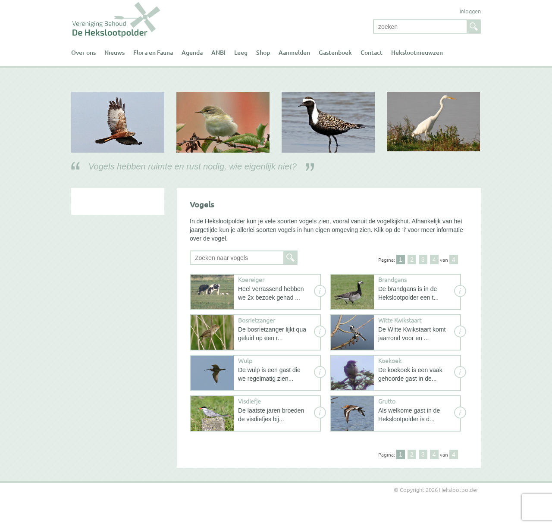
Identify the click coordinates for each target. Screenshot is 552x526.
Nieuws (114, 52)
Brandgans (392, 279)
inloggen (470, 11)
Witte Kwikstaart (399, 320)
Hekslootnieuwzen (417, 52)
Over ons (83, 52)
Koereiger (251, 279)
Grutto (386, 401)
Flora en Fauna (153, 52)
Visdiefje (249, 401)
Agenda (192, 52)
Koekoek (389, 360)
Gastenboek (335, 52)
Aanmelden (294, 52)
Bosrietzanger (256, 320)
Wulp (245, 360)
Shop (263, 52)
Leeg (241, 52)
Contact (372, 52)
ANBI (218, 52)
